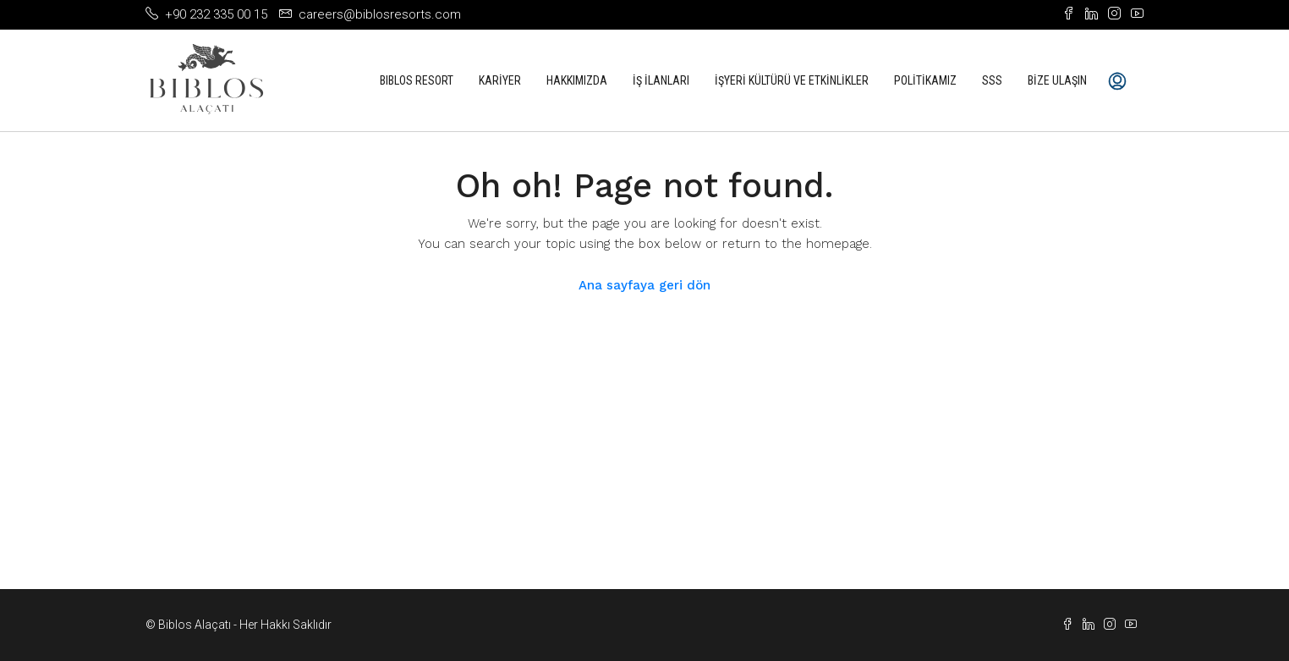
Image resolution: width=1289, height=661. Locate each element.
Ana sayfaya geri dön (644, 285)
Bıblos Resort (416, 80)
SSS (992, 80)
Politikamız (925, 80)
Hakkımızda (576, 80)
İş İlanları (661, 80)
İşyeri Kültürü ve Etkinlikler (792, 80)
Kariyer (500, 80)
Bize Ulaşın (1057, 80)
